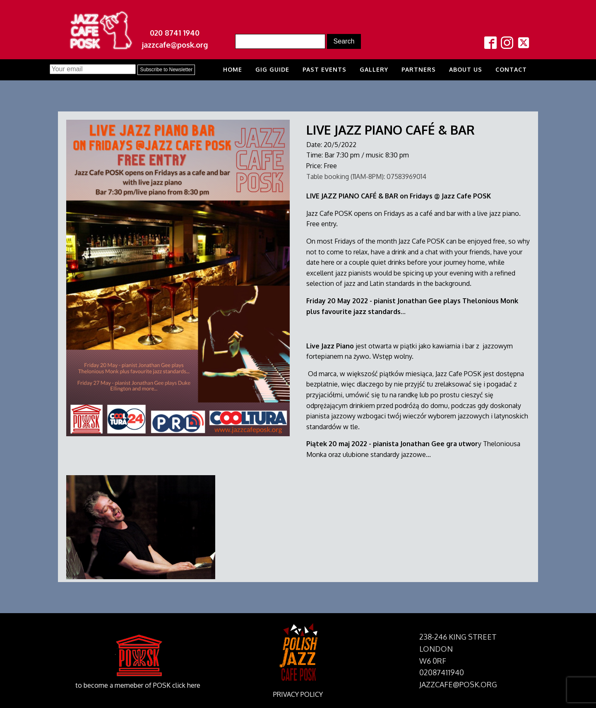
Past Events (324, 69)
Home (232, 69)
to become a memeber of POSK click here (137, 685)
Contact (511, 69)
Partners (418, 69)
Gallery (374, 69)
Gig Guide (272, 69)
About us (465, 69)
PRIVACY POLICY (298, 694)
